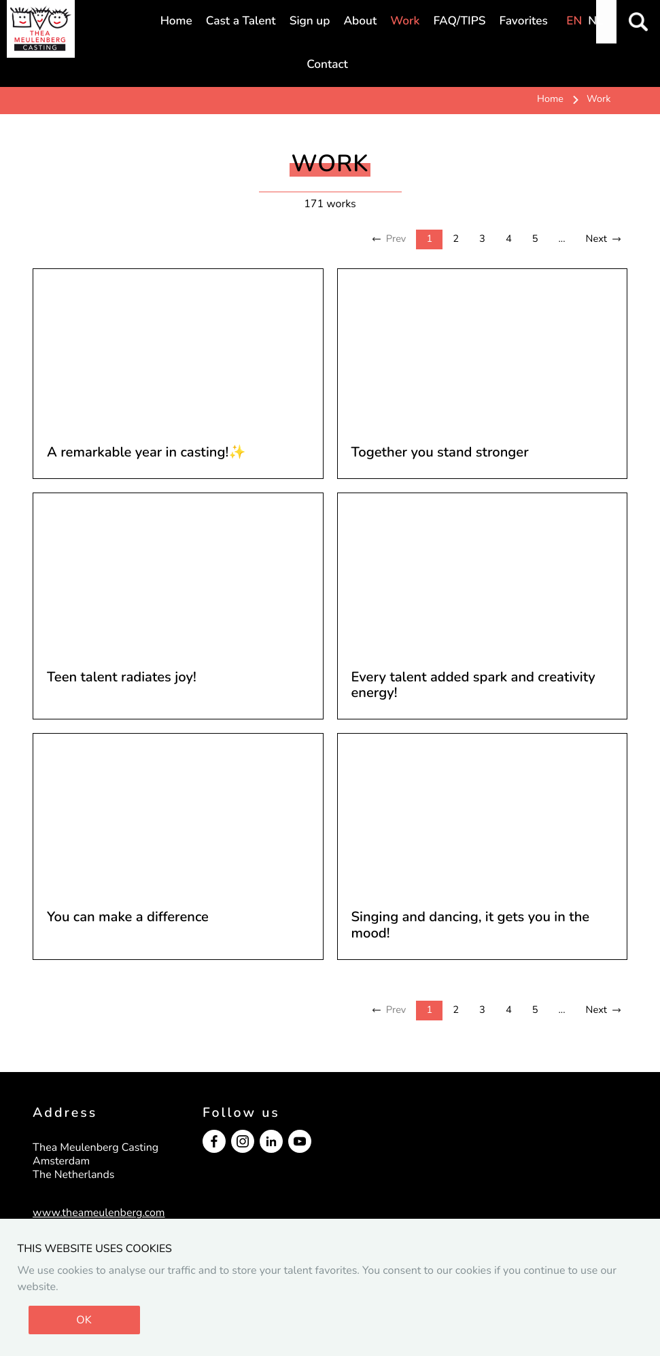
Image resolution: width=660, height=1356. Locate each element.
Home (176, 21)
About (360, 21)
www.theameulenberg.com (99, 1212)
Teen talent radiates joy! (121, 677)
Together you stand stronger (440, 453)
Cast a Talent (241, 21)
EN (574, 21)
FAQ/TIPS (459, 21)
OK (83, 1320)
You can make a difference (128, 917)
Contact (327, 65)
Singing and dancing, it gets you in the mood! (470, 926)
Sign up (310, 21)
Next (596, 239)
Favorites (523, 21)
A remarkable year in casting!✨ (146, 453)
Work (404, 21)
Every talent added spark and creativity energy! (473, 686)
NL (595, 21)
